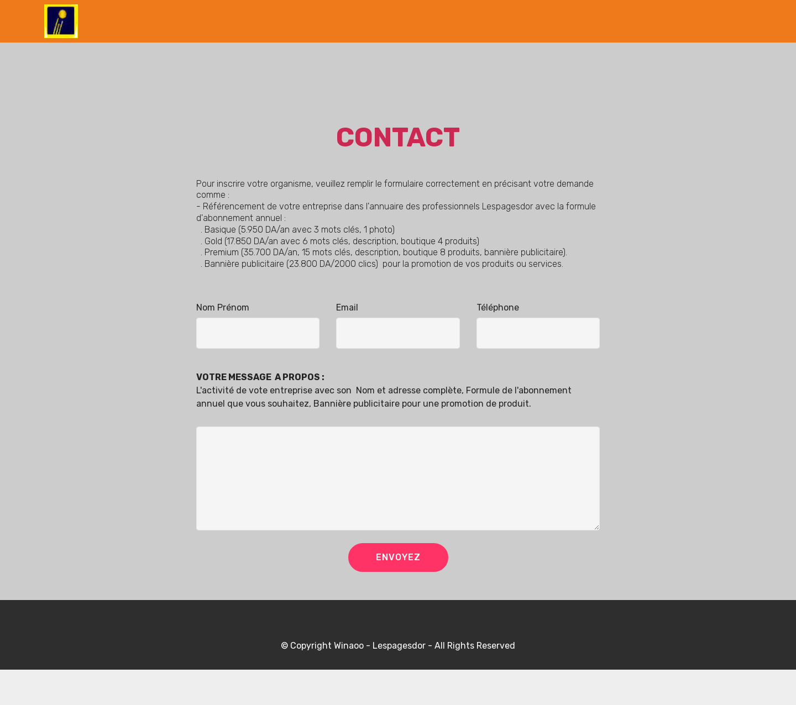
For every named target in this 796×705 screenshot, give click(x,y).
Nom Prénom (222, 307)
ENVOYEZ (398, 557)
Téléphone (497, 307)
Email (347, 307)
